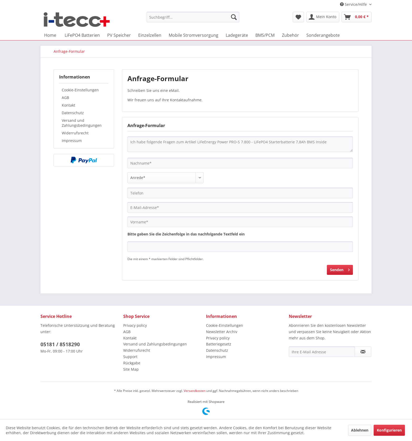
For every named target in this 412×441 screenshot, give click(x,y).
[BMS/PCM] (265, 35)
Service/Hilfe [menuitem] (354, 4)
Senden (340, 269)
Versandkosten (194, 390)
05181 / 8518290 (60, 344)
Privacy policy (135, 325)
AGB (65, 97)
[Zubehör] (290, 35)
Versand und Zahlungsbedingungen (82, 123)
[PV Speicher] (119, 35)
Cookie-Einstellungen (80, 89)
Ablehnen (359, 430)
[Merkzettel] (298, 17)
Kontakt (68, 105)
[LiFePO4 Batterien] (82, 35)
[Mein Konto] (322, 17)
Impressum (72, 140)
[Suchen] (233, 17)
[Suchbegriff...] (193, 17)
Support (130, 356)
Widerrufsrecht (75, 132)
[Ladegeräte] (237, 35)
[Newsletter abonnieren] (363, 351)
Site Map (131, 369)
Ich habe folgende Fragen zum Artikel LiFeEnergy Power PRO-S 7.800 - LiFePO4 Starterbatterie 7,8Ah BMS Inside (240, 144)
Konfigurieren (389, 430)
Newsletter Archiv (221, 331)
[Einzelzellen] (150, 35)
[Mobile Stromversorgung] (193, 35)
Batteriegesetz (218, 344)
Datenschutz (73, 112)
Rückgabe (131, 362)
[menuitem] (193, 17)
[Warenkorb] (357, 17)
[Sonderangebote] (323, 35)
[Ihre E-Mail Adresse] (322, 351)
